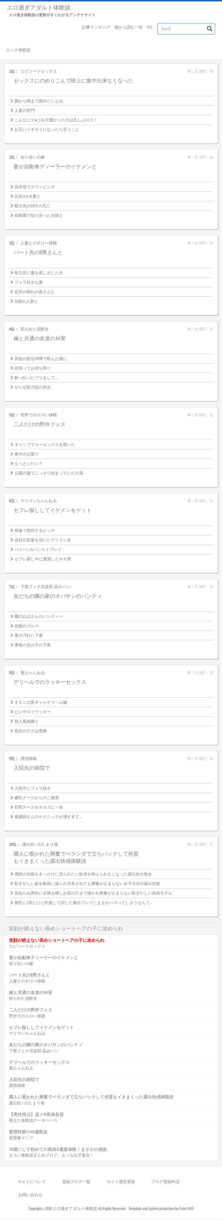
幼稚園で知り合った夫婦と (38, 216)
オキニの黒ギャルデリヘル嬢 (40, 702)
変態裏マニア (21, 1138)
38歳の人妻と (26, 301)
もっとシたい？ (28, 464)
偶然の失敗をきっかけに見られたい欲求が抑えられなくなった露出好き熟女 (83, 874)
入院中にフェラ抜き (32, 788)
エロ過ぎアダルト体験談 (39, 7)
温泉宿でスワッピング (34, 187)
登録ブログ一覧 (76, 1182)
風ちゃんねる (33, 673)
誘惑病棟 (29, 759)
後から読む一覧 (128, 27)
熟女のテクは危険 (30, 731)
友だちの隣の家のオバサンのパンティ (58, 596)
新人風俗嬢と (26, 721)
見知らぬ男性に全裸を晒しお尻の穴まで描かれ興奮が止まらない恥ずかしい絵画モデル (93, 893)
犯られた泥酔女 (35, 329)
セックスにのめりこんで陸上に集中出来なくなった (73, 81)
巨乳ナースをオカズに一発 (38, 807)
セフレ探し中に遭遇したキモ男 (42, 559)
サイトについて (32, 1182)
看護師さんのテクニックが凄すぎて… (48, 817)
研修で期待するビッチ (34, 531)
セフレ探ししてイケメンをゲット (53, 510)
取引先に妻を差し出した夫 (38, 273)
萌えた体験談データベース (33, 1120)
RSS (149, 27)
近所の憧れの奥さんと (34, 292)
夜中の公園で (26, 454)
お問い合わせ (30, 1195)
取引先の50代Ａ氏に (32, 206)
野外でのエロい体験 (39, 415)
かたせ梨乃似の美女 (32, 387)
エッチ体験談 (18, 50)
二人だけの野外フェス (40, 424)
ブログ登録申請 (165, 1182)
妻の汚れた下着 (28, 636)
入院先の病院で (32, 768)
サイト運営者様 (121, 1182)
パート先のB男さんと (38, 253)
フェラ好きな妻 (28, 282)
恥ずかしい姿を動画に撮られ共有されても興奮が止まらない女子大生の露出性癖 (87, 884)
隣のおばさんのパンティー (38, 617)
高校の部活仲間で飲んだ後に (40, 359)
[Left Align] (209, 28)
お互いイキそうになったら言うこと (46, 130)
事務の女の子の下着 (32, 645)
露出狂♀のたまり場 (40, 845)
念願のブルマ (26, 626)
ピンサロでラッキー (32, 712)
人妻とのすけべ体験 (39, 243)
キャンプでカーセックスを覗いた (44, 445)
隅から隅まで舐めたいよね (38, 101)
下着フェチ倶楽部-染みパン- (46, 587)
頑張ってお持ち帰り (32, 368)
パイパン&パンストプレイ (38, 550)
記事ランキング (96, 27)
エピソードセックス (39, 71)
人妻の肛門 (24, 111)
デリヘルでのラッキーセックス (50, 682)
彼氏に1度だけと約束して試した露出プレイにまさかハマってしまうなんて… (83, 903)
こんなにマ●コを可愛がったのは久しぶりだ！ (56, 120)
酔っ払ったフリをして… (36, 378)
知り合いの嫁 (33, 157)
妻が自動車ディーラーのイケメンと (55, 167)
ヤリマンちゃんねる (39, 501)
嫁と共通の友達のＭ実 (40, 339)
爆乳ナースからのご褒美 (36, 798)
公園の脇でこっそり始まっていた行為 (48, 473)
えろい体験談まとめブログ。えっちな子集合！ (51, 1155)
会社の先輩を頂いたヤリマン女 (42, 540)
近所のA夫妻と (27, 196)
